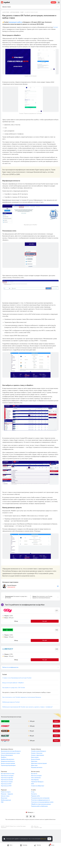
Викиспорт (4, 798)
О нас (32, 792)
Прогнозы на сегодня (7, 775)
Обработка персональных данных (41, 804)
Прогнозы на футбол (7, 777)
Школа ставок (5, 12)
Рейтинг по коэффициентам (10, 667)
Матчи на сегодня (36, 775)
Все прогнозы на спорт (7, 773)
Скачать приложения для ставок (10, 753)
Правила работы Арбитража (39, 806)
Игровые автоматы (36, 767)
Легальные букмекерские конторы (11, 717)
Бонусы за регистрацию (8, 763)
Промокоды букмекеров (8, 765)
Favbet (22, 12)
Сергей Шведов (11, 585)
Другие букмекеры (14, 12)
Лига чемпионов (36, 777)
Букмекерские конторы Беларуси (11, 751)
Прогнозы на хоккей (7, 779)
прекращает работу (15, 22)
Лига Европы (35, 779)
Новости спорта (6, 792)
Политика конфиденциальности (40, 800)
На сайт (44, 621)
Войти (53, 2)
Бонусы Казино (35, 759)
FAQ (2, 802)
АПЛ (32, 783)
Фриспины (34, 761)
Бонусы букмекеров (7, 755)
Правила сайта (35, 796)
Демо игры (34, 765)
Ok (49, 839)
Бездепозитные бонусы (8, 761)
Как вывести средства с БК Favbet (16, 597)
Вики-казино (35, 757)
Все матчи (34, 773)
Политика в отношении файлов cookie (42, 802)
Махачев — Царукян (7, 794)
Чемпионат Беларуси (37, 781)
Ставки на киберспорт (37, 786)
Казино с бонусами (36, 753)
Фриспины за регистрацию (39, 763)
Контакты (34, 794)
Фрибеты (3, 757)
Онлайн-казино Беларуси (38, 751)
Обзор (16, 621)
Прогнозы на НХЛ (6, 786)
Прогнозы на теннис (7, 781)
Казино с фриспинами (37, 755)
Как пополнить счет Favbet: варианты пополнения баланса (42, 597)
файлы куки (43, 838)
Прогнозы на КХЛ (6, 783)
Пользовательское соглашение (40, 798)
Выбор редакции (6, 800)
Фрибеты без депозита (7, 759)
